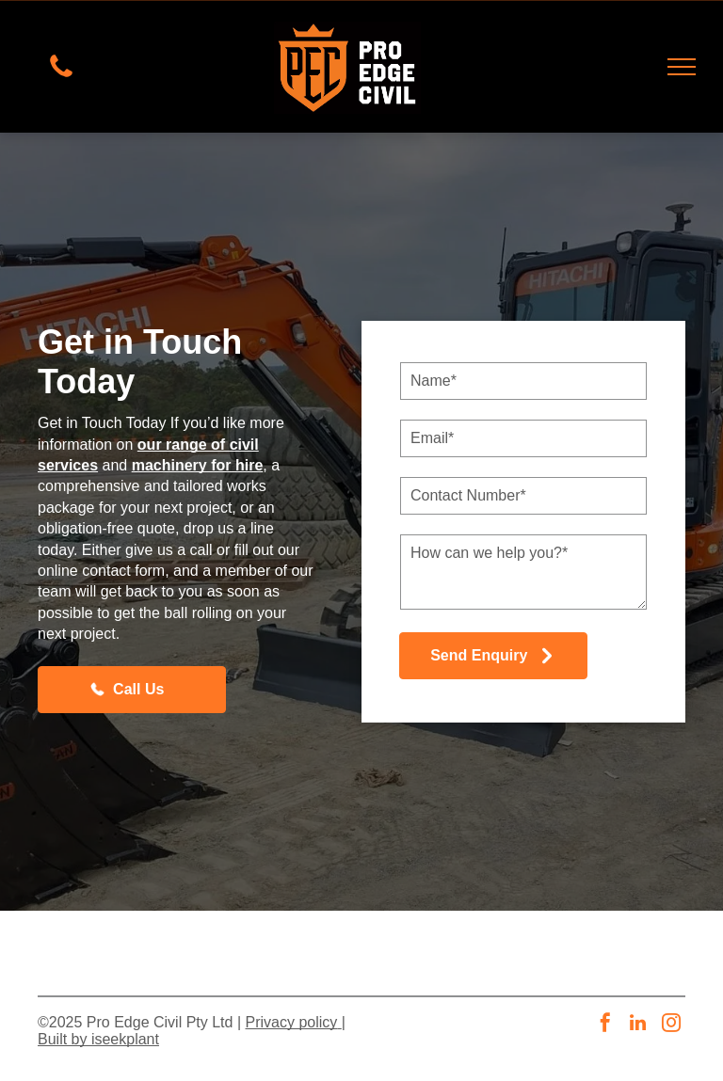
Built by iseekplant (98, 1039)
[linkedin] (638, 1025)
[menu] (681, 66)
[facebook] (605, 1025)
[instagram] (671, 1025)
